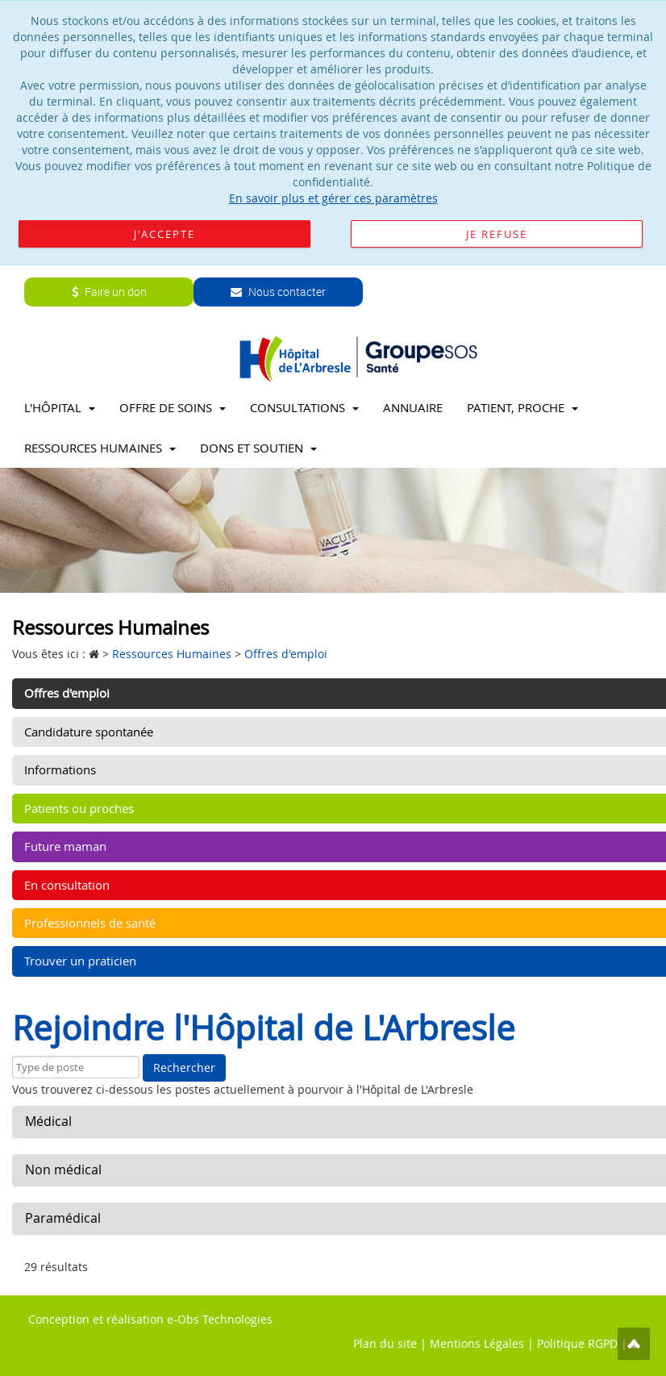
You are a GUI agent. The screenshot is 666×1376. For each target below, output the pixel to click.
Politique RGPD (577, 1343)
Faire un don (109, 291)
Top (634, 1344)
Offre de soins (172, 407)
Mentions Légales (477, 1343)
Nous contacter (278, 291)
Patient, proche (522, 407)
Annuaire (413, 407)
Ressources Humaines (100, 448)
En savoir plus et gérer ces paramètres (333, 198)
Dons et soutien (258, 448)
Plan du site (385, 1343)
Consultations (304, 407)
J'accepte (164, 234)
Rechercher (184, 1067)
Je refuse (496, 234)
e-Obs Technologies (220, 1319)
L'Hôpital (59, 407)
